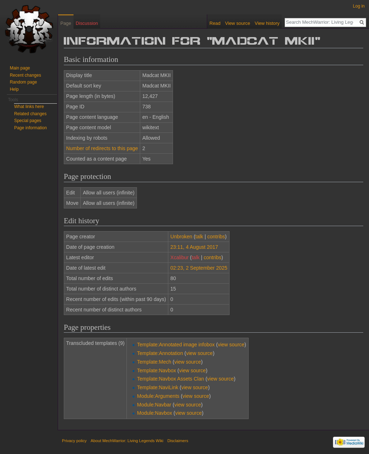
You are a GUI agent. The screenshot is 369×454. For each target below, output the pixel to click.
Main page (20, 68)
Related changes (30, 113)
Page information (30, 127)
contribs (216, 236)
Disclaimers (177, 441)
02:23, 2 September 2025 (198, 268)
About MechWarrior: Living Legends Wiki (127, 441)
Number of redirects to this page (102, 148)
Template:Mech (154, 362)
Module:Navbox (154, 413)
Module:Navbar (154, 405)
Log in (359, 6)
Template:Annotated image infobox (176, 344)
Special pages (27, 120)
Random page (23, 82)
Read (215, 23)
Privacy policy (74, 441)
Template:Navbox (156, 370)
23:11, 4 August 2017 (194, 247)
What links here (29, 106)
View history (267, 23)
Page (65, 23)
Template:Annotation (160, 353)
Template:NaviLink (157, 387)
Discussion (87, 23)
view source (231, 344)
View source (237, 23)
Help (14, 89)
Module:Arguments (158, 396)
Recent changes (25, 75)
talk (199, 236)
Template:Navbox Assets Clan (170, 379)
